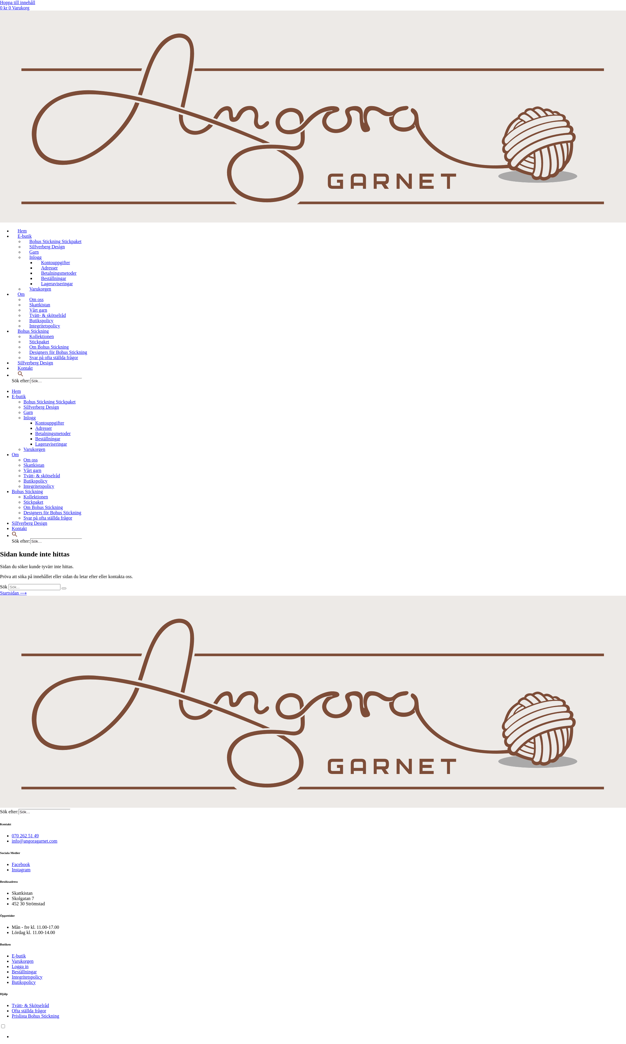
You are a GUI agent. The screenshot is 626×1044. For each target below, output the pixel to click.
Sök (3, 586)
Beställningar (53, 278)
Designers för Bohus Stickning (58, 352)
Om (21, 294)
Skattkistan (39, 304)
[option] (319, 1036)
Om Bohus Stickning (49, 346)
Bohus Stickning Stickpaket (55, 241)
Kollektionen (41, 336)
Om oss (36, 299)
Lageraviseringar (57, 283)
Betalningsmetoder (59, 273)
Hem (22, 230)
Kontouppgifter (55, 262)
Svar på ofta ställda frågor (53, 357)
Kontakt (25, 368)
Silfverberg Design (47, 246)
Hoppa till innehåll (17, 2)
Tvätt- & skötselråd (47, 315)
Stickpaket (39, 341)
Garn (34, 251)
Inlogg (35, 257)
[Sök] (64, 588)
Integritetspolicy (44, 325)
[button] (20, 375)
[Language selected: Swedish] (313, 1031)
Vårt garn (38, 310)
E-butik (25, 236)
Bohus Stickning (33, 331)
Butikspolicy (41, 320)
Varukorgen (40, 288)
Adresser (49, 267)
